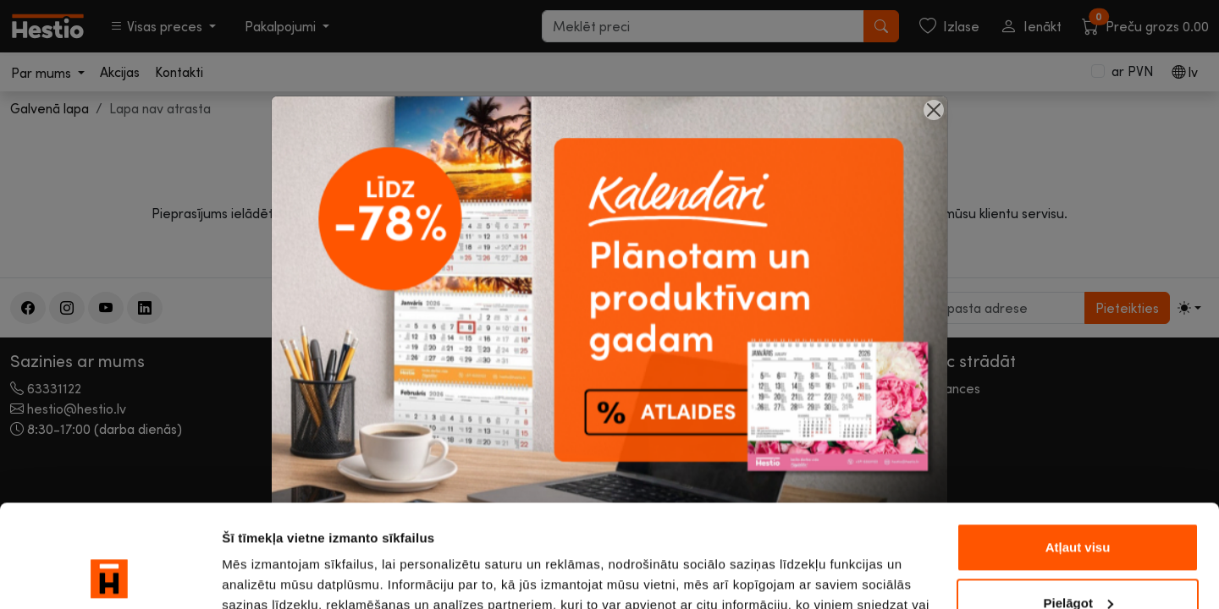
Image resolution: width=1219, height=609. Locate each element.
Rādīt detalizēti (267, 575)
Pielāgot (1078, 506)
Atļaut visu (1078, 451)
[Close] (934, 110)
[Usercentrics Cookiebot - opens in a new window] (110, 576)
